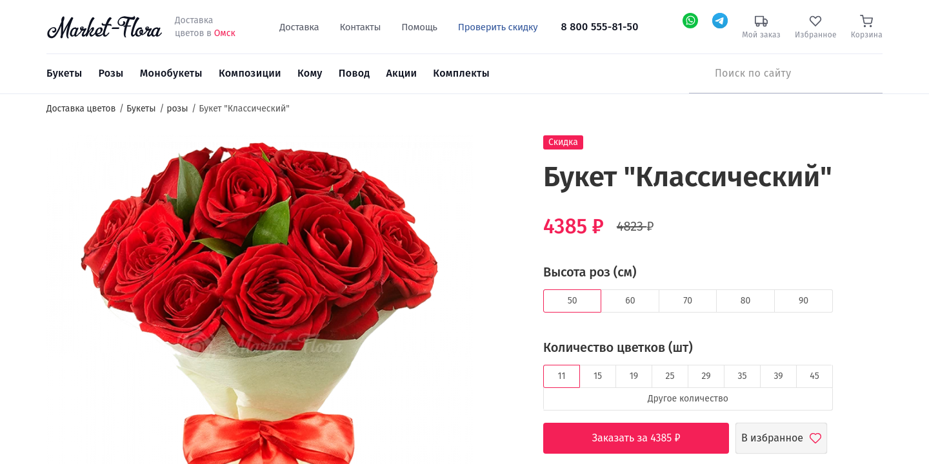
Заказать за (646, 438)
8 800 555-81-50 (600, 27)
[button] (497, 158)
